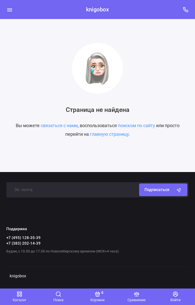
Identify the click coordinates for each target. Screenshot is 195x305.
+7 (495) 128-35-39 (23, 237)
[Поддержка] (185, 9)
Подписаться (163, 190)
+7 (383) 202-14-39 (23, 243)
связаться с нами (59, 125)
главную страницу (109, 134)
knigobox (97, 9)
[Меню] (9, 9)
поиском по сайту (136, 125)
